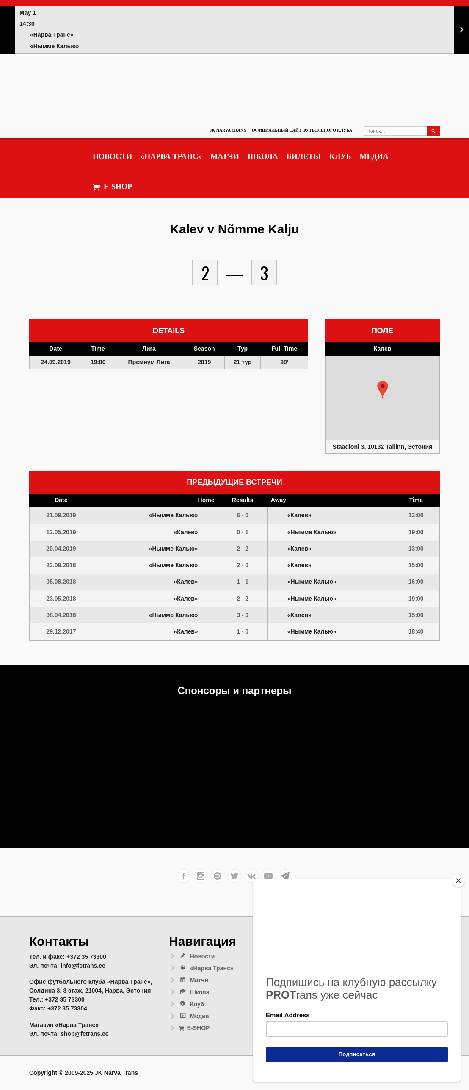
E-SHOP (112, 186)
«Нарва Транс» (171, 156)
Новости (112, 156)
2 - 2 (242, 548)
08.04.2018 (61, 615)
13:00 (416, 515)
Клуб (340, 156)
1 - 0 (242, 631)
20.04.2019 (61, 548)
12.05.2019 (61, 532)
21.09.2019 (61, 515)
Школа (263, 156)
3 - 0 (242, 615)
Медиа (373, 156)
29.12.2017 (61, 631)
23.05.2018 (61, 598)
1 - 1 (242, 581)
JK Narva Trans (228, 130)
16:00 (416, 581)
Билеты (304, 156)
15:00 (416, 565)
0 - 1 (242, 532)
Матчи (224, 156)
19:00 (416, 532)
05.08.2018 (61, 581)
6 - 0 (242, 515)
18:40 (416, 631)
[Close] (458, 880)
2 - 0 (242, 565)
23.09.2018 (61, 565)
